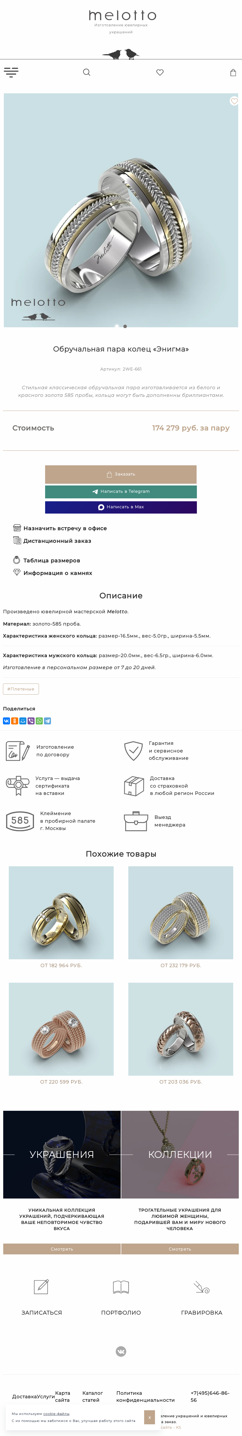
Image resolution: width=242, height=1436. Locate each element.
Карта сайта (62, 1396)
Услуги (46, 1396)
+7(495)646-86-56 (210, 1396)
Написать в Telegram (121, 492)
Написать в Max (121, 507)
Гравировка (201, 1297)
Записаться (40, 1297)
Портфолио (121, 1297)
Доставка (24, 1396)
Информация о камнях (52, 573)
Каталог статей (92, 1396)
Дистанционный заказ (52, 541)
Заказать (120, 474)
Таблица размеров (46, 560)
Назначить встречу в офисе (60, 528)
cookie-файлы (56, 1414)
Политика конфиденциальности (145, 1396)
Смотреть (62, 1251)
